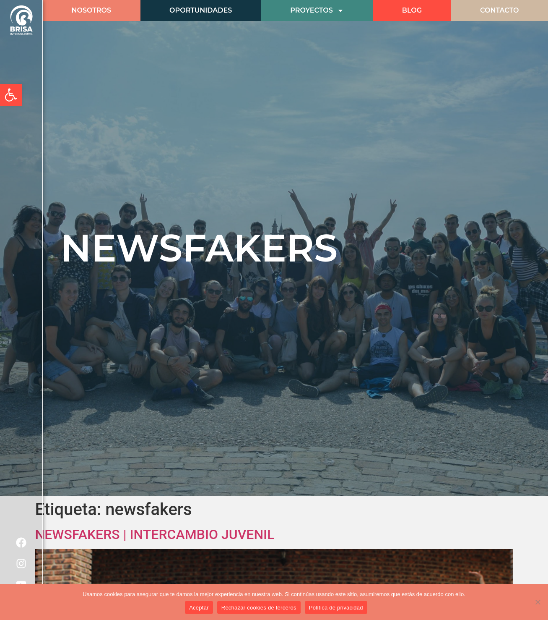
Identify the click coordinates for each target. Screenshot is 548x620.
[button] (11, 95)
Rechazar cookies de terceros (258, 607)
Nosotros (91, 10)
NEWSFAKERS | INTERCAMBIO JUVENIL (155, 534)
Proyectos (316, 10)
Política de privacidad (336, 607)
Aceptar (199, 607)
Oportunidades (200, 10)
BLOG (412, 10)
